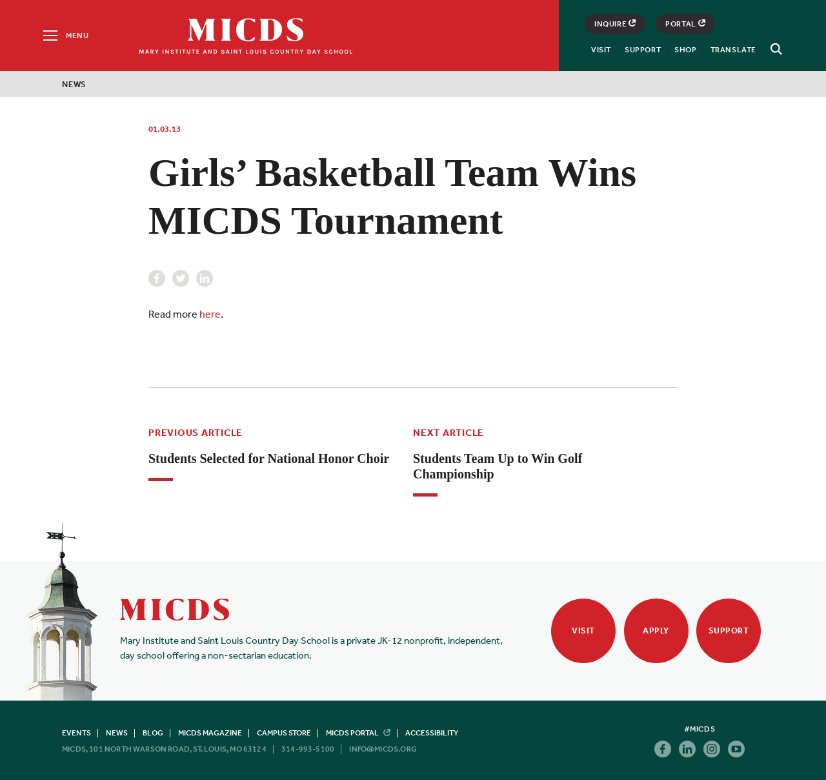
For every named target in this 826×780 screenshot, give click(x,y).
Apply (656, 630)
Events (76, 733)
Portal (685, 24)
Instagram (711, 749)
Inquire (615, 24)
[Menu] (64, 35)
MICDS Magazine (210, 733)
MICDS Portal (358, 733)
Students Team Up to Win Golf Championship (497, 466)
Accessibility (431, 733)
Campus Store (284, 733)
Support (643, 50)
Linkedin (204, 278)
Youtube (736, 749)
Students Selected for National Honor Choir (268, 458)
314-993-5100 (307, 749)
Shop (685, 50)
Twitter (180, 278)
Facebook (156, 278)
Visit (601, 50)
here (210, 313)
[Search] (774, 49)
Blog (153, 733)
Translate (733, 50)
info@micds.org (383, 749)
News (74, 84)
